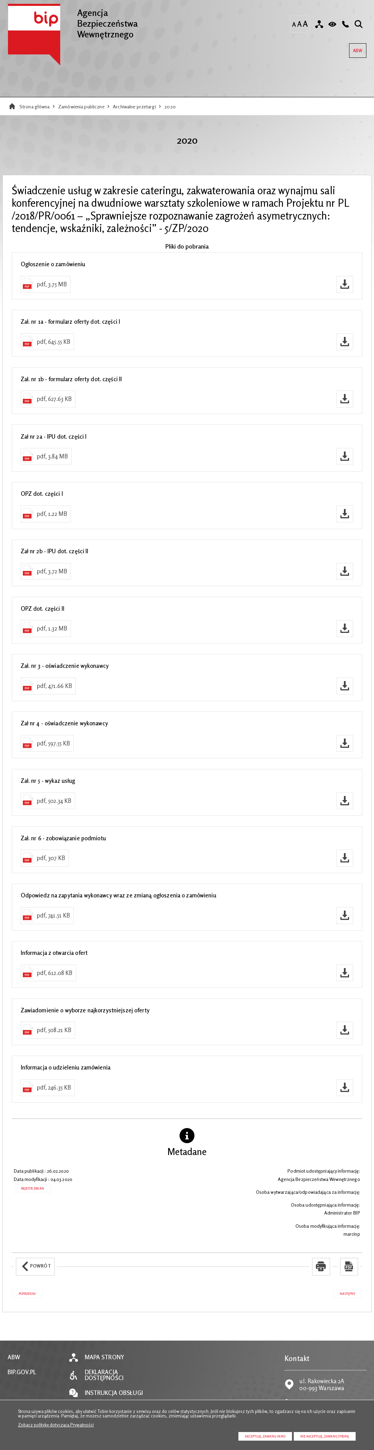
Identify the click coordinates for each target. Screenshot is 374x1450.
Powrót (33, 1263)
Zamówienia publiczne (81, 106)
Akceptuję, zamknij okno (265, 1436)
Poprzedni (24, 1292)
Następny (344, 1292)
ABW (356, 48)
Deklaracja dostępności (104, 1375)
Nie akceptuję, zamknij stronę (324, 1436)
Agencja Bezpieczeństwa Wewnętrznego (73, 21)
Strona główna (34, 106)
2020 (170, 106)
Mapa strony (104, 1357)
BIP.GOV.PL (22, 1372)
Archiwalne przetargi (134, 106)
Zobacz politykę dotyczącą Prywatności (56, 1424)
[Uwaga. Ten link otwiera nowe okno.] (321, 1267)
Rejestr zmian (32, 1188)
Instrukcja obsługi (114, 1393)
